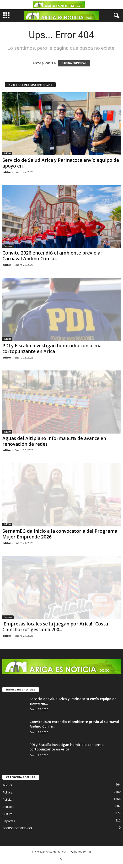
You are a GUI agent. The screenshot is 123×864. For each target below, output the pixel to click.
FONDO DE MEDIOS (17, 828)
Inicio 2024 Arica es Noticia (49, 851)
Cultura (8, 246)
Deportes (8, 821)
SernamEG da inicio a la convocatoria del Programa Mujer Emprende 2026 (59, 534)
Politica (7, 792)
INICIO (7, 153)
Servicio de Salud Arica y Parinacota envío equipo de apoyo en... (60, 163)
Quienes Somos (81, 851)
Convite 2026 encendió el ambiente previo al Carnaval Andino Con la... (52, 256)
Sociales (8, 807)
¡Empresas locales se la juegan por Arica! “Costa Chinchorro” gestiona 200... (55, 627)
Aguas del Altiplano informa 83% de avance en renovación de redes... (54, 441)
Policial (7, 799)
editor (6, 172)
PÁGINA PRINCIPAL (74, 63)
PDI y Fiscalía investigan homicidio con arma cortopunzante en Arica (52, 348)
